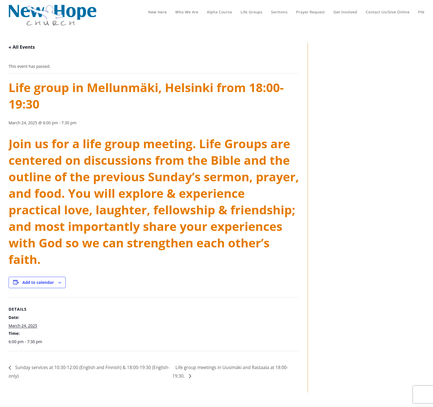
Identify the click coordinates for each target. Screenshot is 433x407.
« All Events (22, 47)
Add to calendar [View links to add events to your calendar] (38, 282)
